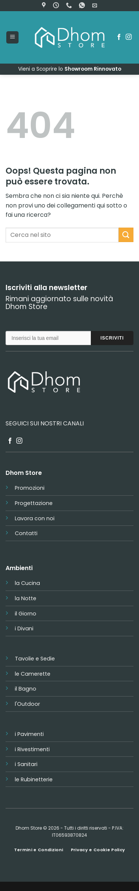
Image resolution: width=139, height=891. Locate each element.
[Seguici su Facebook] (119, 37)
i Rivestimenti (32, 749)
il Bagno (25, 688)
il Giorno (25, 613)
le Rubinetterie (34, 779)
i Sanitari (26, 764)
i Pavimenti (29, 734)
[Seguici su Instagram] (129, 37)
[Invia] (126, 235)
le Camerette (32, 674)
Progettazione (34, 503)
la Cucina (27, 583)
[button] (94, 5)
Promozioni (29, 488)
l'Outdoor (27, 704)
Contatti (26, 533)
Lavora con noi (34, 518)
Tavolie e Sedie (35, 658)
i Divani (24, 628)
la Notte (25, 598)
